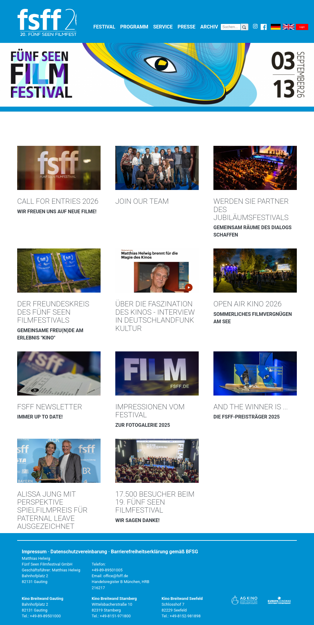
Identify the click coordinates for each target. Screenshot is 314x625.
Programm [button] (135, 26)
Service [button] (164, 26)
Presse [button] (188, 26)
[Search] (230, 27)
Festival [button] (106, 26)
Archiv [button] (210, 26)
